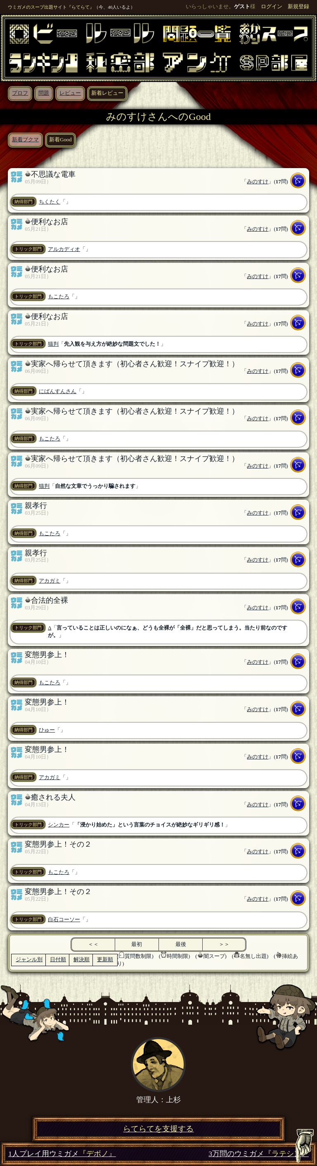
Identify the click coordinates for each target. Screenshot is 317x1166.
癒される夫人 (53, 797)
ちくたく (49, 202)
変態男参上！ (47, 655)
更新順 (105, 959)
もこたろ (58, 297)
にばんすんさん (57, 391)
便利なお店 (49, 222)
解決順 (81, 959)
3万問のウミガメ (258, 1154)
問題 (43, 93)
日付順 (58, 959)
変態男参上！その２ (58, 844)
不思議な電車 (53, 174)
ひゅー (47, 730)
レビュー (70, 93)
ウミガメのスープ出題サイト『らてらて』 (51, 7)
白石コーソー (64, 919)
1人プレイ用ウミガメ (62, 1154)
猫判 (53, 344)
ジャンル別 (29, 959)
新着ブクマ (25, 140)
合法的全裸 (49, 600)
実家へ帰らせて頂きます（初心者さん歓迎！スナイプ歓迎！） (135, 364)
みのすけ (257, 182)
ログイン (271, 6)
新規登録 (298, 6)
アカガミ (49, 581)
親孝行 (36, 505)
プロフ (20, 93)
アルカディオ (64, 249)
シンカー (58, 825)
